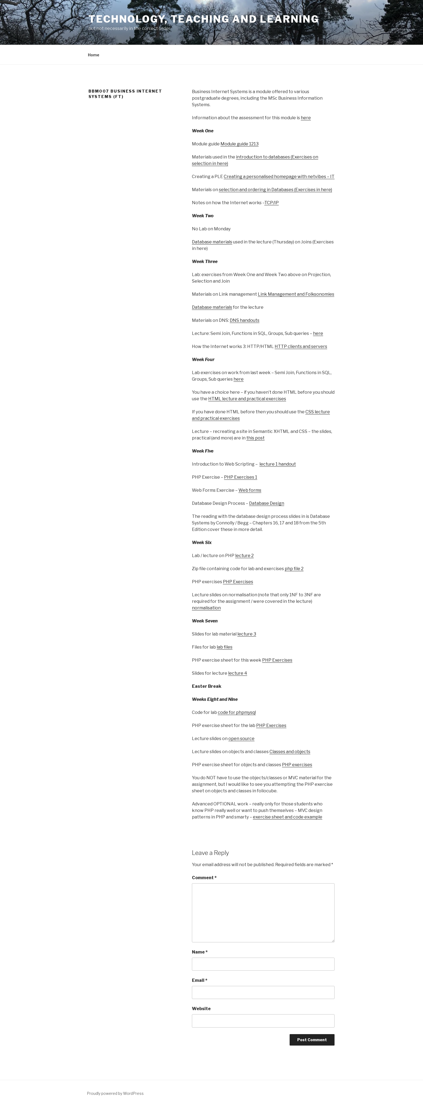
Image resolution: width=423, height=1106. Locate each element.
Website (201, 1008)
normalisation (206, 607)
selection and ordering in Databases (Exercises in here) (275, 189)
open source (241, 738)
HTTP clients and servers (301, 346)
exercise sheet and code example (287, 817)
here (306, 117)
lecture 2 (244, 555)
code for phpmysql (237, 712)
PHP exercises (297, 764)
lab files (224, 647)
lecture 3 (246, 634)
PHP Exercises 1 (240, 477)
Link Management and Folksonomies (296, 294)
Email (199, 980)
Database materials (212, 242)
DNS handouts (244, 320)
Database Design (266, 503)
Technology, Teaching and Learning (203, 19)
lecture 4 (237, 673)
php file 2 (294, 568)
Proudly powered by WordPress (115, 1093)
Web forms (249, 490)
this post (255, 438)
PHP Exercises (238, 581)
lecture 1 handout (277, 464)
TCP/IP (271, 202)
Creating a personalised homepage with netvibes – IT (279, 176)
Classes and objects (289, 751)
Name (200, 952)
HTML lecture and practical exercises (247, 398)
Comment (204, 877)
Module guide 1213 (239, 143)
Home (93, 55)
